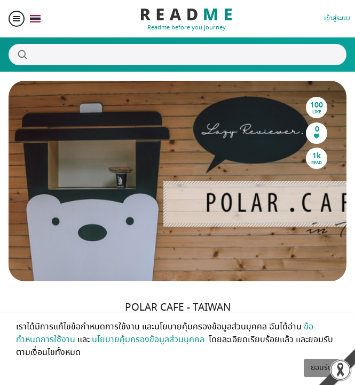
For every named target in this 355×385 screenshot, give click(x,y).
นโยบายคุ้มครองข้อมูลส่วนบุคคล (149, 339)
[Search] (177, 54)
